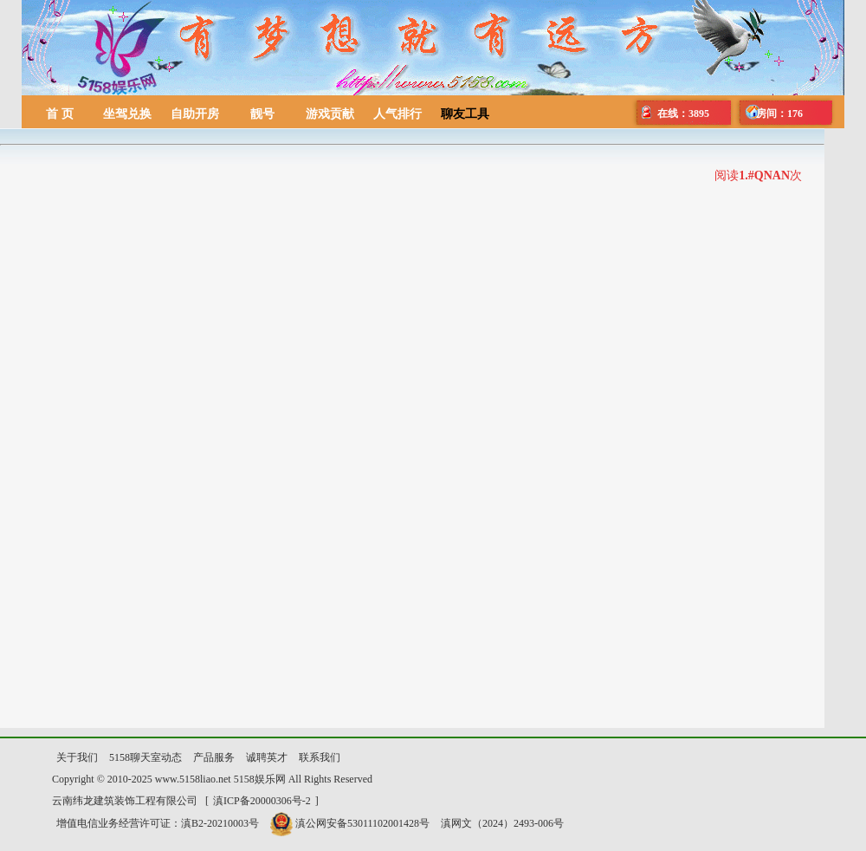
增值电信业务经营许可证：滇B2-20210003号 (157, 823)
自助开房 (195, 113)
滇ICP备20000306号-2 (262, 801)
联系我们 (319, 757)
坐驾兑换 (127, 113)
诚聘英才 (267, 757)
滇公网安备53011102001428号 (350, 823)
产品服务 (214, 757)
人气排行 (397, 113)
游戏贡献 (330, 113)
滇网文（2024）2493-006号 (502, 823)
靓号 (262, 113)
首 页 (60, 113)
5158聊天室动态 (145, 757)
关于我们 (77, 757)
